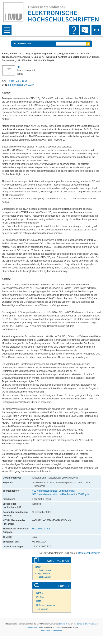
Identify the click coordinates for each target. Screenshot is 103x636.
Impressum (45, 631)
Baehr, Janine (45, 570)
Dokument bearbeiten (89, 553)
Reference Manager (45, 605)
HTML (39, 601)
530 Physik (83, 494)
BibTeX (39, 593)
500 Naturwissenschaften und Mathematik (53, 490)
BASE (38, 567)
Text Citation (42, 609)
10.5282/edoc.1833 (17, 81)
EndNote (40, 597)
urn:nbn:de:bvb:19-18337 (21, 85)
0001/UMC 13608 (41, 528)
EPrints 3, (63, 624)
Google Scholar (42, 573)
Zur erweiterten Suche (23, 44)
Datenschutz (57, 631)
